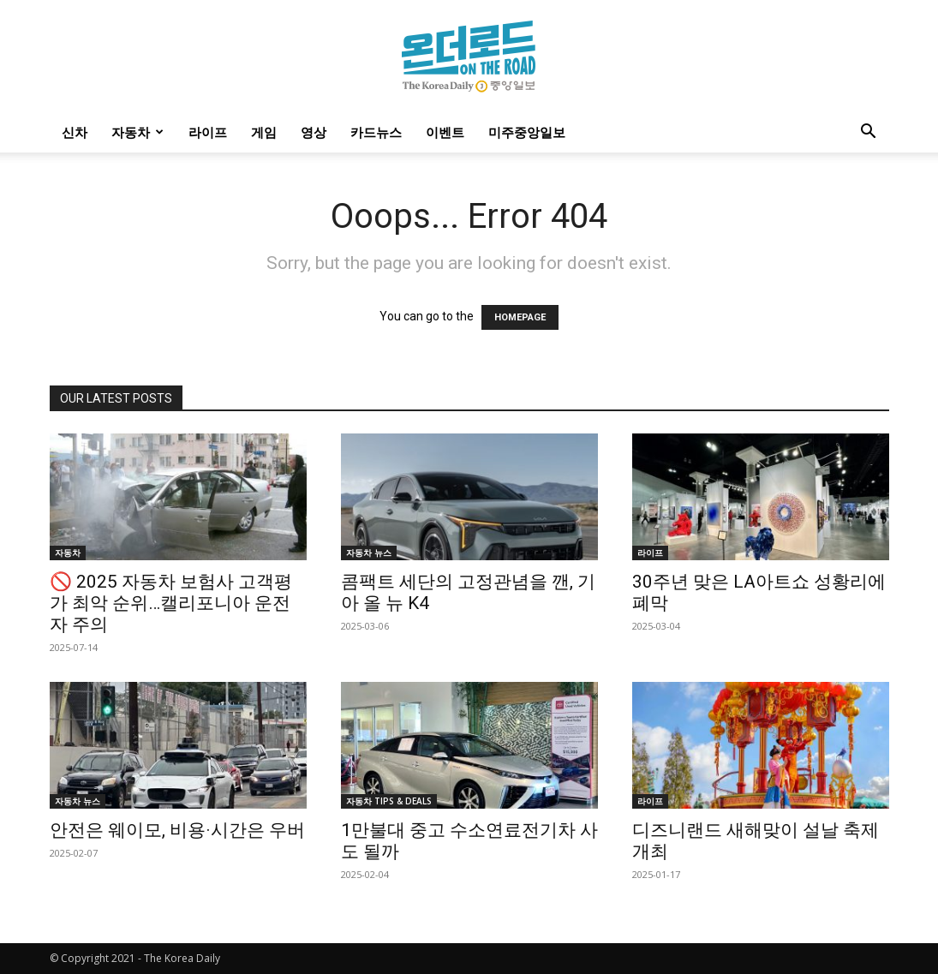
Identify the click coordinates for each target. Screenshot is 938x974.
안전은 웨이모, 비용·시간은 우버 (177, 830)
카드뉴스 (376, 131)
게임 (264, 131)
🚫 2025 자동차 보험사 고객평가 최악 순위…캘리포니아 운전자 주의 (171, 603)
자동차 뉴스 (368, 553)
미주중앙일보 (526, 131)
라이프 (207, 131)
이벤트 (445, 131)
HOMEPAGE (520, 317)
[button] (868, 133)
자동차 (137, 131)
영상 (313, 131)
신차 (74, 131)
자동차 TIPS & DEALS (389, 801)
